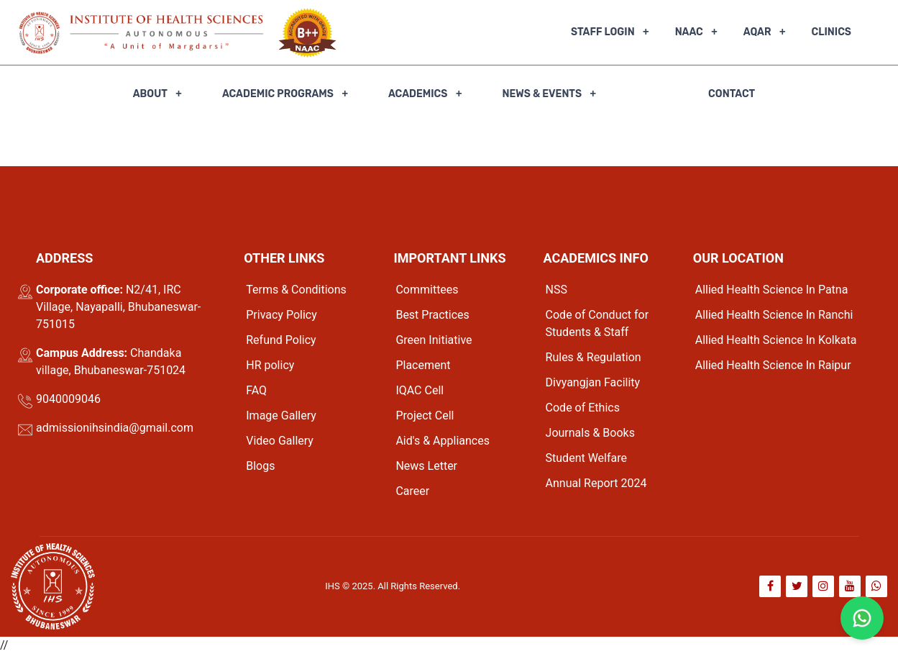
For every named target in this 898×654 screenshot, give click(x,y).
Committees (426, 289)
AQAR (757, 32)
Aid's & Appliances (442, 441)
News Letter (426, 466)
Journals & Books (590, 433)
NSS (556, 289)
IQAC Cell (419, 390)
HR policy (270, 365)
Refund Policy (281, 340)
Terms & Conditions (296, 289)
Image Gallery (281, 415)
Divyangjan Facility (593, 382)
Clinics (831, 32)
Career (412, 491)
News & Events (542, 94)
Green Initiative (433, 340)
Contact (731, 94)
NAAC (689, 32)
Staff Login (603, 32)
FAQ (256, 390)
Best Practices (432, 315)
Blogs (260, 466)
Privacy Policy (281, 315)
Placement (422, 365)
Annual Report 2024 (596, 483)
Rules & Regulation (593, 357)
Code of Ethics (583, 407)
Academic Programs (278, 94)
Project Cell (424, 415)
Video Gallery (279, 441)
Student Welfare (586, 458)
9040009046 (68, 399)
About (150, 94)
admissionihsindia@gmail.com (114, 428)
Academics (418, 94)
